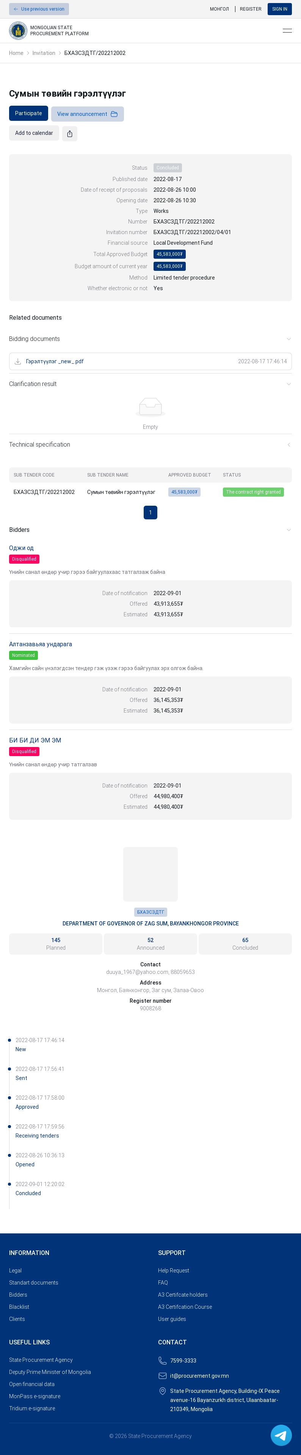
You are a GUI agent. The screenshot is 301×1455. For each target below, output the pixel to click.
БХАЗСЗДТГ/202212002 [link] (94, 53)
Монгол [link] (219, 9)
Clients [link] (17, 1319)
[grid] (150, 483)
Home (16, 53)
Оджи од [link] (21, 548)
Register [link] (251, 9)
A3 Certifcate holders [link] (183, 1295)
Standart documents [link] (33, 1283)
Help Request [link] (173, 1270)
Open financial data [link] (32, 1384)
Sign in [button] (279, 9)
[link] (143, 31)
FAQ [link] (163, 1283)
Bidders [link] (18, 1295)
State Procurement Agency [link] (41, 1360)
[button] (39, 9)
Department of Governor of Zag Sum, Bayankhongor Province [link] (151, 924)
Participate (28, 113)
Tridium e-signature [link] (32, 1408)
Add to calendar (34, 133)
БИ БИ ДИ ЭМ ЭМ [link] (35, 740)
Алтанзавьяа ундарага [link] (40, 644)
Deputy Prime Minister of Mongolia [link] (50, 1372)
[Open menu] (287, 31)
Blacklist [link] (19, 1307)
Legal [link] (15, 1270)
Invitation (44, 53)
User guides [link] (172, 1319)
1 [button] (150, 512)
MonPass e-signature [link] (34, 1396)
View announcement (87, 114)
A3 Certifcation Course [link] (185, 1307)
